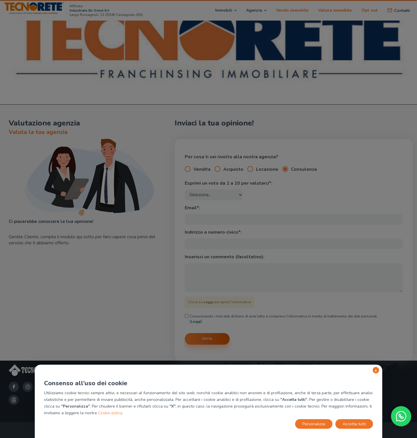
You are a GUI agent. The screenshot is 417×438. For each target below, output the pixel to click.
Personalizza (313, 424)
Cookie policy (110, 413)
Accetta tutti (354, 424)
